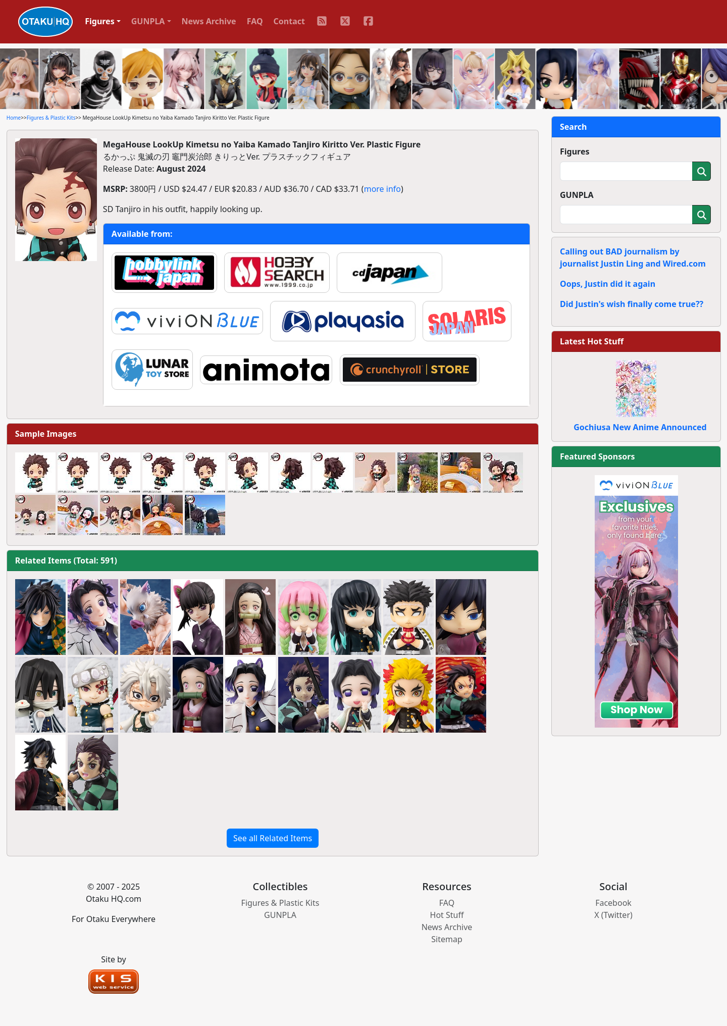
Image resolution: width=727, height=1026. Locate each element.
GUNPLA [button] (148, 21)
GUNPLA (577, 194)
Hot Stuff (447, 914)
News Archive (209, 21)
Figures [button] (100, 21)
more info (382, 188)
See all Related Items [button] (272, 838)
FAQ (255, 21)
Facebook (613, 902)
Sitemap (446, 939)
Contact (289, 21)
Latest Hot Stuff (592, 341)
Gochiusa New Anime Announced (640, 427)
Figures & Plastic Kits (51, 117)
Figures (575, 151)
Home (14, 117)
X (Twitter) (613, 914)
